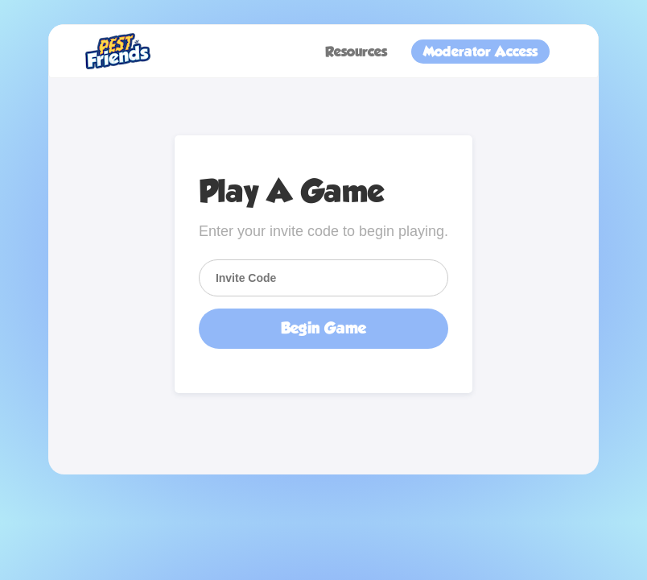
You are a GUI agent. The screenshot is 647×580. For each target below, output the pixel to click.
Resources (356, 52)
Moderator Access (480, 52)
